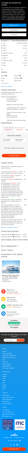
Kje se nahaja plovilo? (10, 246)
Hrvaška (4, 376)
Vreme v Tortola (7, 250)
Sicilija (4, 380)
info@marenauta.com (8, 414)
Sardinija (4, 374)
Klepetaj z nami (7, 416)
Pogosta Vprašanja (7, 353)
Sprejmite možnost (14, 25)
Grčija (3, 378)
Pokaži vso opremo (6, 86)
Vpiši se (20, 340)
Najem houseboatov (7, 403)
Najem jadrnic (5, 395)
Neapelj (4, 387)
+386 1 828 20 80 (7, 412)
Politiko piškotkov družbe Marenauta (16, 17)
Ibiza (3, 389)
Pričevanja (5, 361)
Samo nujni (14, 34)
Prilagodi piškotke (14, 30)
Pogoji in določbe (6, 363)
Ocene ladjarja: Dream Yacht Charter (14, 241)
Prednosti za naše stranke (8, 357)
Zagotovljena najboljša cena (13, 293)
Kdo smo (4, 351)
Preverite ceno (14, 155)
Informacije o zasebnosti (8, 368)
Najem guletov (6, 401)
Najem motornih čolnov (8, 397)
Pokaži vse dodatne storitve (10, 227)
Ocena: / (14, 307)
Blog (3, 359)
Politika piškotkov (6, 366)
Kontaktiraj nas (6, 410)
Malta (3, 382)
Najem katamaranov (7, 399)
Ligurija (4, 384)
